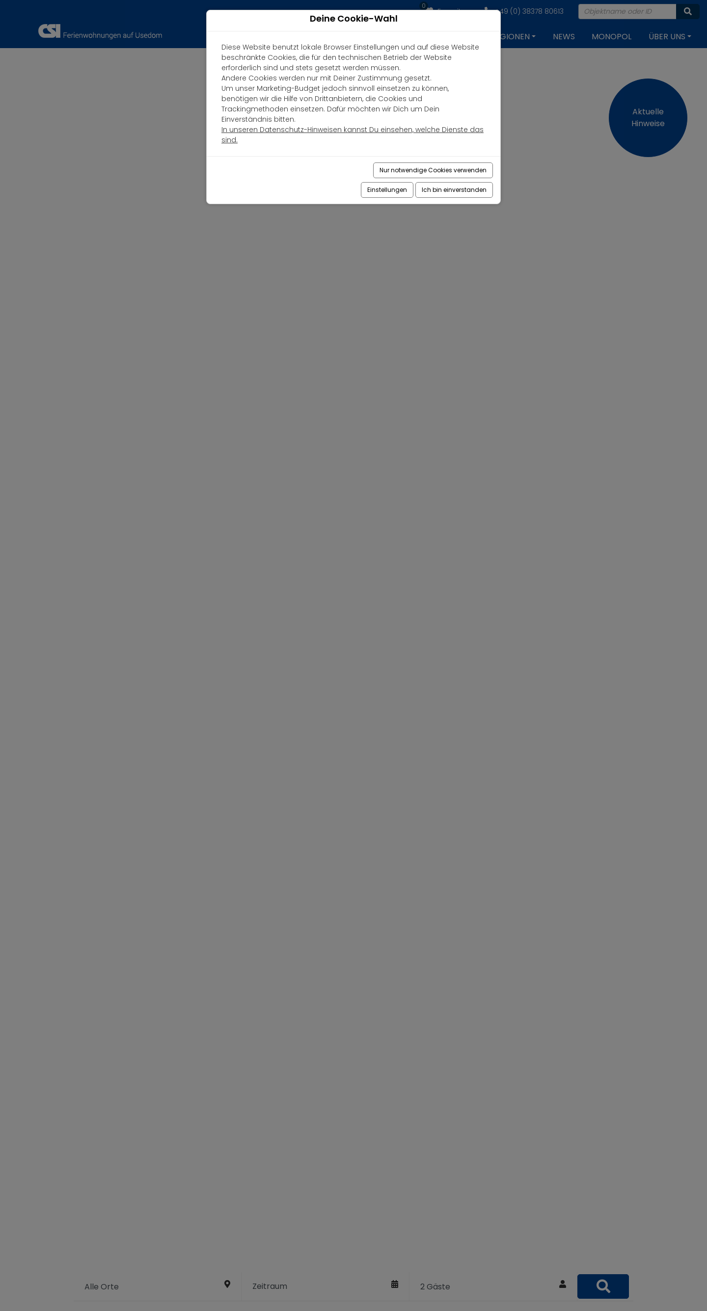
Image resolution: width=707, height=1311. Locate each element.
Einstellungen (387, 190)
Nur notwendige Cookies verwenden (433, 170)
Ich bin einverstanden (454, 190)
